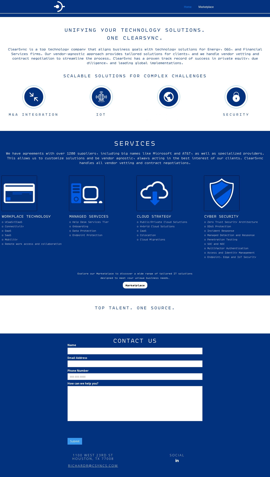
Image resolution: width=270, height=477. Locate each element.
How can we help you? (83, 383)
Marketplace (206, 6)
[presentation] (94, 430)
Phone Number (78, 370)
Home (188, 6)
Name (72, 345)
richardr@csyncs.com (93, 466)
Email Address (77, 358)
